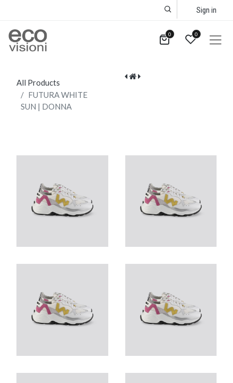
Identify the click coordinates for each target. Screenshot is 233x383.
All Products (38, 82)
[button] (168, 9)
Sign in (206, 10)
